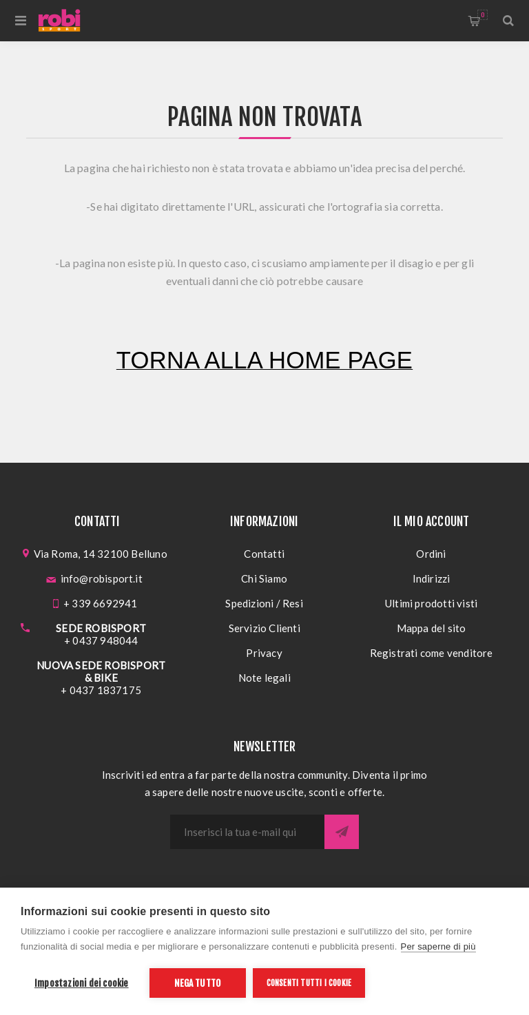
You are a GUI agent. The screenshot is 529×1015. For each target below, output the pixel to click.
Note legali (264, 677)
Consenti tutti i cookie (309, 983)
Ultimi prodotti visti (431, 603)
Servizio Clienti (264, 628)
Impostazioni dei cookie (81, 983)
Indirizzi (431, 578)
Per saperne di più (438, 946)
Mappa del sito (431, 628)
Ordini (431, 553)
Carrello (482, 15)
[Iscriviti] (247, 832)
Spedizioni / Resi (263, 603)
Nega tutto (197, 983)
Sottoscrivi (341, 832)
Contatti (264, 553)
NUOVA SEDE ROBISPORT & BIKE (101, 671)
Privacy (264, 653)
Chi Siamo (264, 578)
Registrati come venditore (431, 653)
